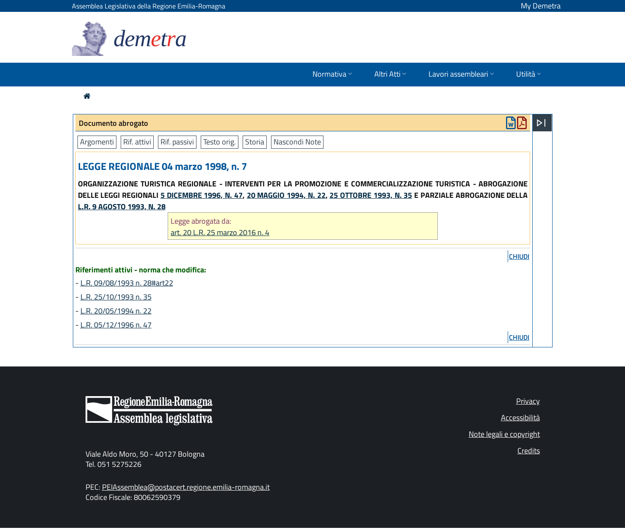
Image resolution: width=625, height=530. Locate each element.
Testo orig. (219, 141)
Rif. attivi (137, 141)
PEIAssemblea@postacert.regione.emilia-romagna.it (186, 487)
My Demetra (541, 5)
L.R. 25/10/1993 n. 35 (116, 296)
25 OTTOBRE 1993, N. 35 (370, 195)
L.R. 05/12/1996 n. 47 (116, 324)
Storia (254, 141)
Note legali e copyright (504, 434)
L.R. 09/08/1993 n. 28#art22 (126, 283)
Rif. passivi (177, 141)
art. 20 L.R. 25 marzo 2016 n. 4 (220, 232)
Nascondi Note (297, 141)
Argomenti (97, 141)
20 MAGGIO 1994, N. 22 (286, 195)
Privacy (528, 401)
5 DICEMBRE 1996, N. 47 (201, 195)
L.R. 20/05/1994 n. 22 (116, 310)
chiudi (519, 256)
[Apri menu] (541, 122)
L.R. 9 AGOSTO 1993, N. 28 (122, 206)
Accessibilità (520, 417)
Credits (528, 450)
